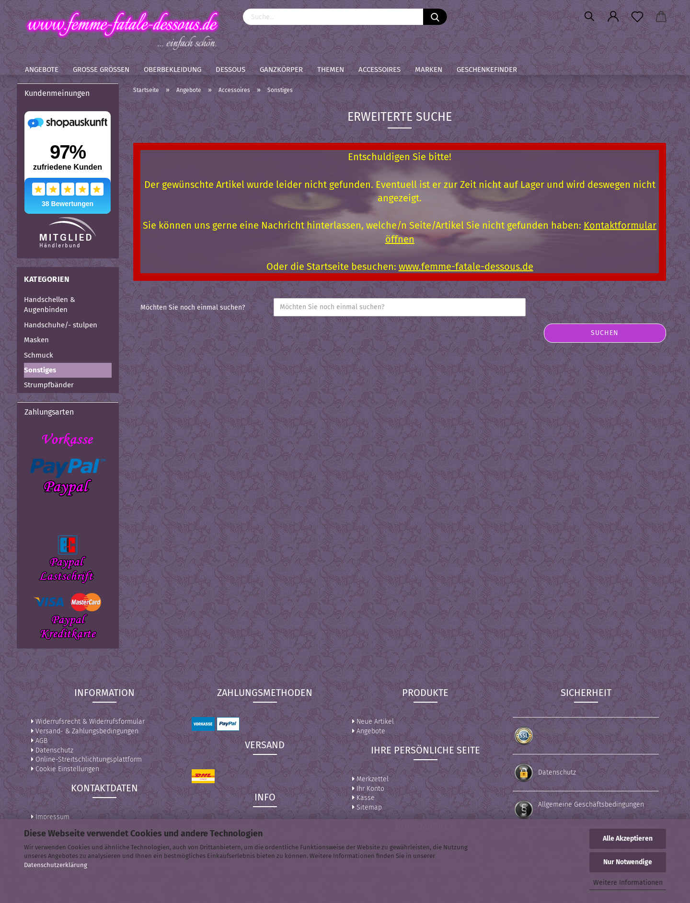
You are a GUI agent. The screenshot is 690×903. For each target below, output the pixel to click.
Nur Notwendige (627, 862)
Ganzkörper (281, 69)
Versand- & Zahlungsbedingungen (84, 731)
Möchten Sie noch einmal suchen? (192, 307)
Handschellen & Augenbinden (49, 304)
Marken (428, 69)
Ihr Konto (368, 789)
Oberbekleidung (172, 69)
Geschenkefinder (487, 69)
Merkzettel (370, 779)
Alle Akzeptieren (628, 838)
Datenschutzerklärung (55, 864)
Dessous (230, 69)
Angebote (41, 69)
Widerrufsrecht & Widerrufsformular (88, 722)
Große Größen (101, 69)
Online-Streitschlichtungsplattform (86, 759)
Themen (330, 69)
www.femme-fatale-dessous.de (466, 266)
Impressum (50, 817)
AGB (39, 741)
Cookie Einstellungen (65, 769)
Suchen (605, 333)
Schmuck (38, 355)
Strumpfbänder (49, 385)
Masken (36, 340)
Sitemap (367, 807)
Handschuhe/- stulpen (60, 325)
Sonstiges (40, 370)
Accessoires (379, 69)
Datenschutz (52, 750)
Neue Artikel (373, 722)
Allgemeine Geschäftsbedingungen (591, 804)
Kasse (363, 798)
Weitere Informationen (628, 883)
